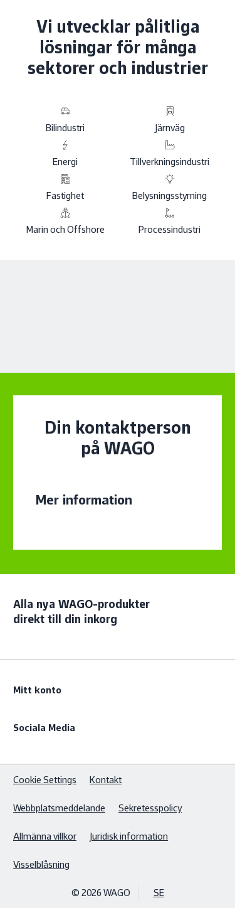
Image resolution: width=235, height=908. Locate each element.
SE (159, 892)
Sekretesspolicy (150, 808)
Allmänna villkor (44, 836)
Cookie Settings (44, 779)
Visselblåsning (41, 864)
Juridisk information (129, 836)
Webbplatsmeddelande (59, 808)
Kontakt (106, 779)
